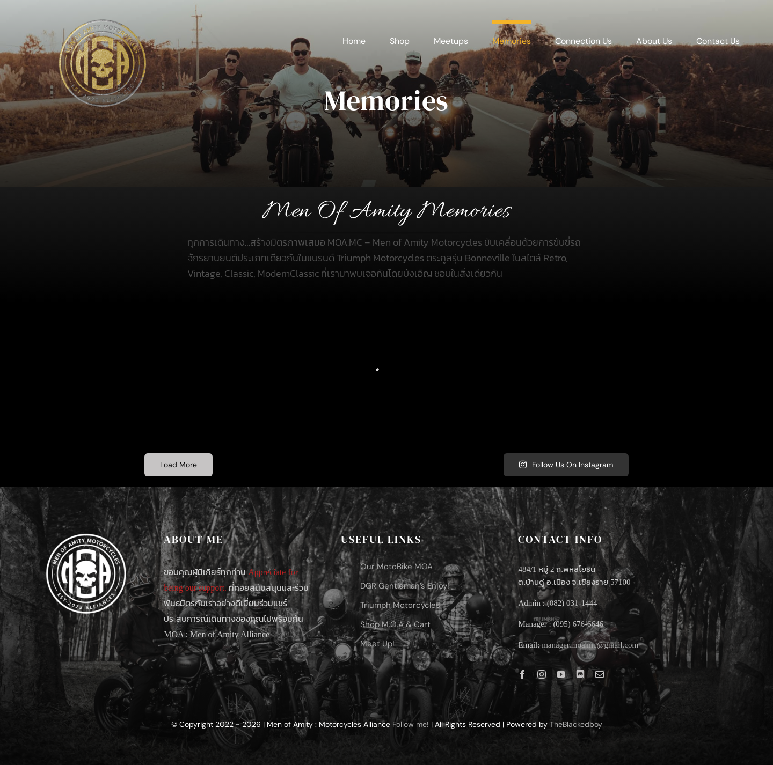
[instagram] (541, 674)
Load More (178, 464)
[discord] (580, 674)
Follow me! (410, 724)
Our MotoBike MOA (396, 566)
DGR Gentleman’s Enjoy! (404, 585)
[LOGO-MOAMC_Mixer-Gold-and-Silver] (101, 15)
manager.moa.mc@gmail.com (590, 645)
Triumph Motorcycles (400, 605)
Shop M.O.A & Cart (395, 624)
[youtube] (561, 674)
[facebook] (522, 674)
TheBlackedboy (576, 724)
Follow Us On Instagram (566, 464)
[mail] (599, 674)
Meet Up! (377, 643)
